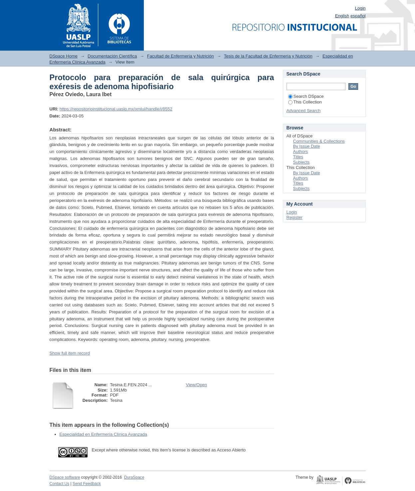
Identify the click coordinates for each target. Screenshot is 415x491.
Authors (300, 151)
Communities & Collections (319, 141)
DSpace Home (64, 56)
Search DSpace (306, 96)
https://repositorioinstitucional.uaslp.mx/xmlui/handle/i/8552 (116, 108)
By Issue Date (306, 146)
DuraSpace (134, 477)
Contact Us (60, 483)
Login (360, 8)
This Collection (305, 101)
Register (295, 217)
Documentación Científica (112, 56)
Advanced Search (304, 110)
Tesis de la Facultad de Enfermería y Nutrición (268, 56)
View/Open (196, 384)
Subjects (301, 162)
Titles (298, 156)
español (358, 15)
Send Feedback (87, 483)
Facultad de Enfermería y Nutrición (180, 56)
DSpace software (65, 477)
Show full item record (70, 353)
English (342, 15)
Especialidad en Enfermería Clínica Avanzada (103, 434)
